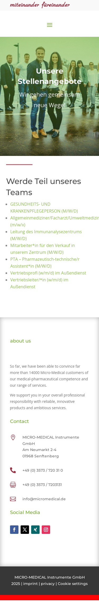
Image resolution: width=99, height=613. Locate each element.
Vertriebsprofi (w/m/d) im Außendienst (48, 273)
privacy (48, 583)
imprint (30, 583)
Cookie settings (73, 583)
